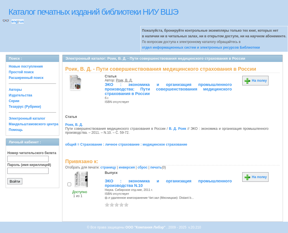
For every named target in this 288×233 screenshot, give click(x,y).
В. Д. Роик (177, 129)
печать (156, 167)
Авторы (15, 90)
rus (21, 21)
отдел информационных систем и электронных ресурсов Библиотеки (201, 47)
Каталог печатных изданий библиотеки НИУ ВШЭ (93, 11)
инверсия (127, 167)
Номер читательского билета (31, 153)
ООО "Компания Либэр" (145, 227)
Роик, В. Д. (124, 80)
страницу (108, 167)
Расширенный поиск (26, 78)
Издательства (20, 95)
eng (15, 21)
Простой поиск (21, 72)
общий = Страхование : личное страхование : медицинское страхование (126, 144)
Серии (14, 101)
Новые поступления (26, 66)
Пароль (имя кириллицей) (29, 165)
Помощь (16, 130)
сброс (142, 167)
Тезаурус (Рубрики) (25, 107)
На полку (255, 81)
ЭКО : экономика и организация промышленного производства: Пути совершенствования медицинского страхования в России (168, 89)
